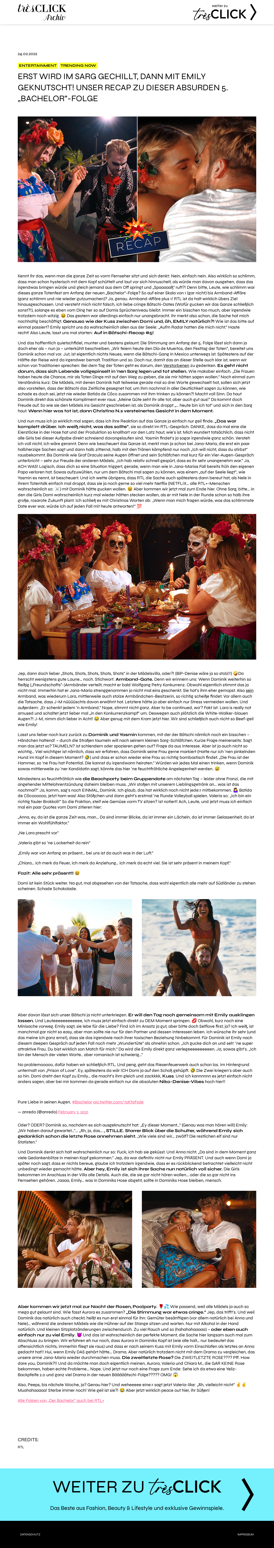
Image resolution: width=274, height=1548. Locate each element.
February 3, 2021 (73, 1112)
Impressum (245, 1534)
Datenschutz (30, 1534)
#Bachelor (82, 1102)
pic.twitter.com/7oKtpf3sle (118, 1102)
